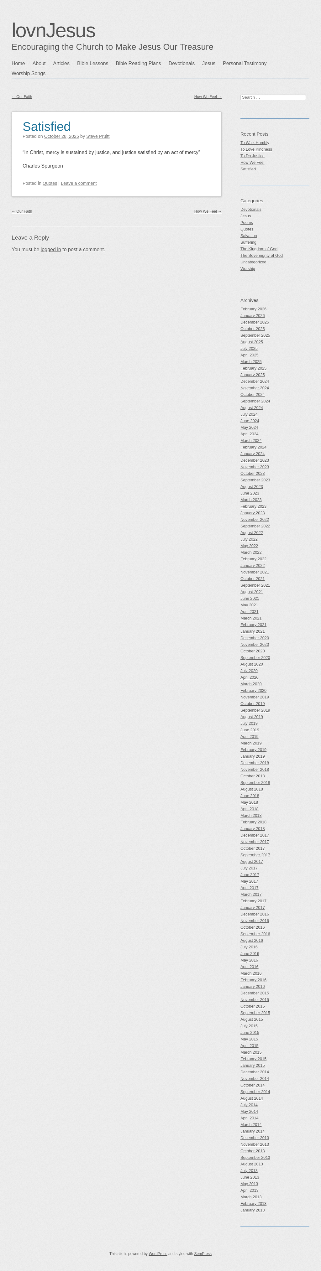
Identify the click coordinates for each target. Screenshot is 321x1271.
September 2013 (255, 1157)
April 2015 (249, 1045)
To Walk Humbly (254, 142)
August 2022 (251, 532)
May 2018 (249, 802)
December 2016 (254, 914)
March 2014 (251, 1124)
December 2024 (254, 381)
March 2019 (251, 743)
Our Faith (22, 97)
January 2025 (252, 374)
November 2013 (254, 1144)
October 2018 (252, 776)
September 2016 (255, 933)
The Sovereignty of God (261, 255)
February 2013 (253, 1203)
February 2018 (253, 822)
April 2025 (249, 355)
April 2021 (249, 611)
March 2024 (251, 440)
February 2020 (253, 690)
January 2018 (252, 828)
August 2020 (251, 664)
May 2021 (249, 605)
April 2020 (249, 677)
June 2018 (249, 795)
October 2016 (252, 927)
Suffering (248, 242)
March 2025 (251, 361)
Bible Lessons (92, 63)
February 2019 (253, 749)
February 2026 (253, 309)
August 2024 (251, 407)
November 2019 (254, 697)
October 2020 (252, 651)
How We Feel (208, 97)
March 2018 (251, 815)
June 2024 (249, 420)
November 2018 (254, 769)
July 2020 (249, 670)
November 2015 (254, 999)
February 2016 (253, 980)
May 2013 (249, 1183)
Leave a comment (79, 183)
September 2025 (255, 335)
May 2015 (249, 1039)
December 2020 (254, 638)
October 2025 (252, 328)
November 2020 (254, 644)
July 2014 (249, 1104)
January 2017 (252, 907)
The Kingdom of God (258, 248)
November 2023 (254, 466)
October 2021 (252, 578)
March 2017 (251, 894)
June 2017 (249, 874)
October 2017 (252, 848)
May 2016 (249, 960)
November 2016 (254, 920)
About (39, 63)
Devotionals (182, 63)
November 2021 (254, 572)
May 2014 (249, 1111)
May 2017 (249, 881)
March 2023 (251, 499)
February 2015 (253, 1058)
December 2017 (254, 835)
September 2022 (255, 526)
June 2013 (249, 1177)
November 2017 (254, 841)
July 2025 (249, 348)
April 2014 (249, 1118)
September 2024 (255, 401)
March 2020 (251, 684)
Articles (61, 63)
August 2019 (251, 716)
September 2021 (255, 585)
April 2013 (249, 1190)
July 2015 (249, 1026)
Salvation (248, 235)
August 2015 (251, 1019)
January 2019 (252, 756)
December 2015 (254, 993)
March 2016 (251, 973)
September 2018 (255, 782)
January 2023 (252, 513)
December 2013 (254, 1137)
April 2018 (249, 809)
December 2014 (254, 1072)
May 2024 (249, 427)
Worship (247, 268)
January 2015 (252, 1065)
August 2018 (251, 789)
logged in (51, 249)
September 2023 (255, 480)
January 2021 (252, 631)
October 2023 (252, 473)
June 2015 (249, 1032)
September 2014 (255, 1091)
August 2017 (251, 861)
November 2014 (254, 1078)
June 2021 (249, 598)
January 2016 (252, 986)
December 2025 (254, 322)
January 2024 (252, 453)
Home (18, 63)
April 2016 (249, 966)
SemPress (203, 1254)
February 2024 (253, 447)
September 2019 (255, 710)
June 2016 (249, 953)
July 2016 (249, 947)
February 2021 (253, 624)
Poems (246, 222)
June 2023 (249, 493)
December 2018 (254, 762)
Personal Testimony (244, 63)
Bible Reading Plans (138, 63)
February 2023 (253, 506)
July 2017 (249, 868)
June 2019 (249, 730)
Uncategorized (253, 262)
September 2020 (255, 657)
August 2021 (251, 591)
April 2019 (249, 736)
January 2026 (252, 315)
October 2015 (252, 1006)
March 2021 (251, 618)
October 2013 (252, 1151)
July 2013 (249, 1170)
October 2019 (252, 703)
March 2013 (251, 1197)
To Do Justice (252, 155)
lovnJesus (53, 30)
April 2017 (249, 887)
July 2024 (249, 414)
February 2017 (253, 901)
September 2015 (255, 1012)
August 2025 (251, 342)
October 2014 (252, 1085)
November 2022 (254, 519)
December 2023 (254, 460)
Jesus (208, 63)
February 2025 (253, 368)
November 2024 (254, 388)
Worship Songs (28, 73)
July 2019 (249, 723)
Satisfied (47, 126)
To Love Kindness (256, 149)
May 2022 (249, 545)
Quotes (50, 183)
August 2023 (251, 486)
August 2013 (251, 1164)
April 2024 (249, 434)
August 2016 (251, 940)
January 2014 (252, 1131)
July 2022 (249, 539)
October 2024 (252, 394)
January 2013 (252, 1210)
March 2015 (251, 1052)
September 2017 (255, 855)
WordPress (158, 1254)
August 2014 (251, 1098)
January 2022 (252, 565)
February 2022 (253, 559)
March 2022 (251, 552)
